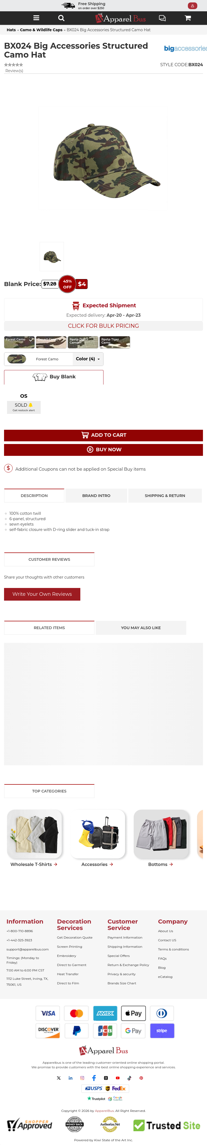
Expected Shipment (103, 306)
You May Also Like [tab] (141, 627)
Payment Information (125, 937)
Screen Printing (69, 947)
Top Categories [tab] (49, 791)
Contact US (167, 940)
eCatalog (165, 977)
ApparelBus (104, 1111)
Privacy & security (122, 974)
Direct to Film (68, 983)
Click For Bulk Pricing (103, 326)
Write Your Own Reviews (42, 594)
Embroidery (66, 956)
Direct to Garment (72, 965)
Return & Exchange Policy (128, 965)
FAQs (162, 958)
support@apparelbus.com (27, 949)
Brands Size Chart (122, 983)
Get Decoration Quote (75, 937)
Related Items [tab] (49, 627)
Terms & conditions (173, 949)
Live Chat (162, 18)
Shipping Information (125, 947)
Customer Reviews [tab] (49, 559)
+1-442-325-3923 (19, 940)
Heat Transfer (68, 974)
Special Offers (119, 956)
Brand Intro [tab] (96, 495)
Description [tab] (34, 495)
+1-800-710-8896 (19, 931)
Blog (162, 968)
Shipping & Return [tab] (165, 495)
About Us (165, 931)
